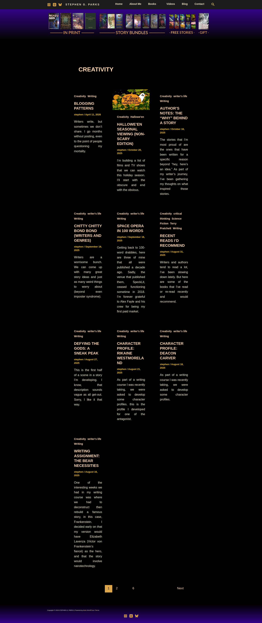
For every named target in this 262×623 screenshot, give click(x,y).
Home (128, 3)
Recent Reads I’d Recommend (172, 240)
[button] (163, 4)
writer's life (180, 96)
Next (182, 588)
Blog (187, 3)
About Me (143, 3)
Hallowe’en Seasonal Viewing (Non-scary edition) (131, 134)
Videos (175, 3)
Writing (92, 96)
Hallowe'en (137, 116)
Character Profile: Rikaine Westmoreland (130, 353)
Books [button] (159, 4)
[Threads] (54, 4)
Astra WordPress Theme (91, 610)
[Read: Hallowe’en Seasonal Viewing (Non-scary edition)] (131, 99)
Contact (200, 3)
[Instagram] (49, 4)
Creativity (80, 96)
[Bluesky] (60, 4)
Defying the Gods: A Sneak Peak (86, 348)
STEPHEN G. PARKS (83, 4)
